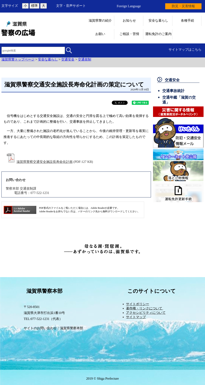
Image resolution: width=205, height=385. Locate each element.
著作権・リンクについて (144, 308)
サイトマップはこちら (184, 49)
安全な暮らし (48, 59)
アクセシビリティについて (146, 312)
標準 (34, 5)
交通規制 (84, 59)
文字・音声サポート (71, 5)
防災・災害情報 (183, 6)
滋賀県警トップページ (17, 59)
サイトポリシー (137, 304)
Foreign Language (129, 6)
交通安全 (67, 59)
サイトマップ (136, 317)
